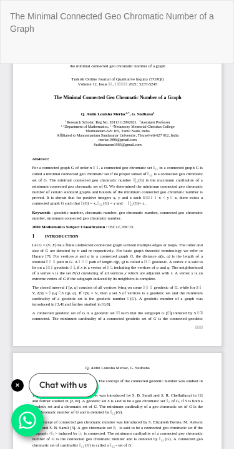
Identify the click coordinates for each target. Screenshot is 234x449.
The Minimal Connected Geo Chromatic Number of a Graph (112, 22)
